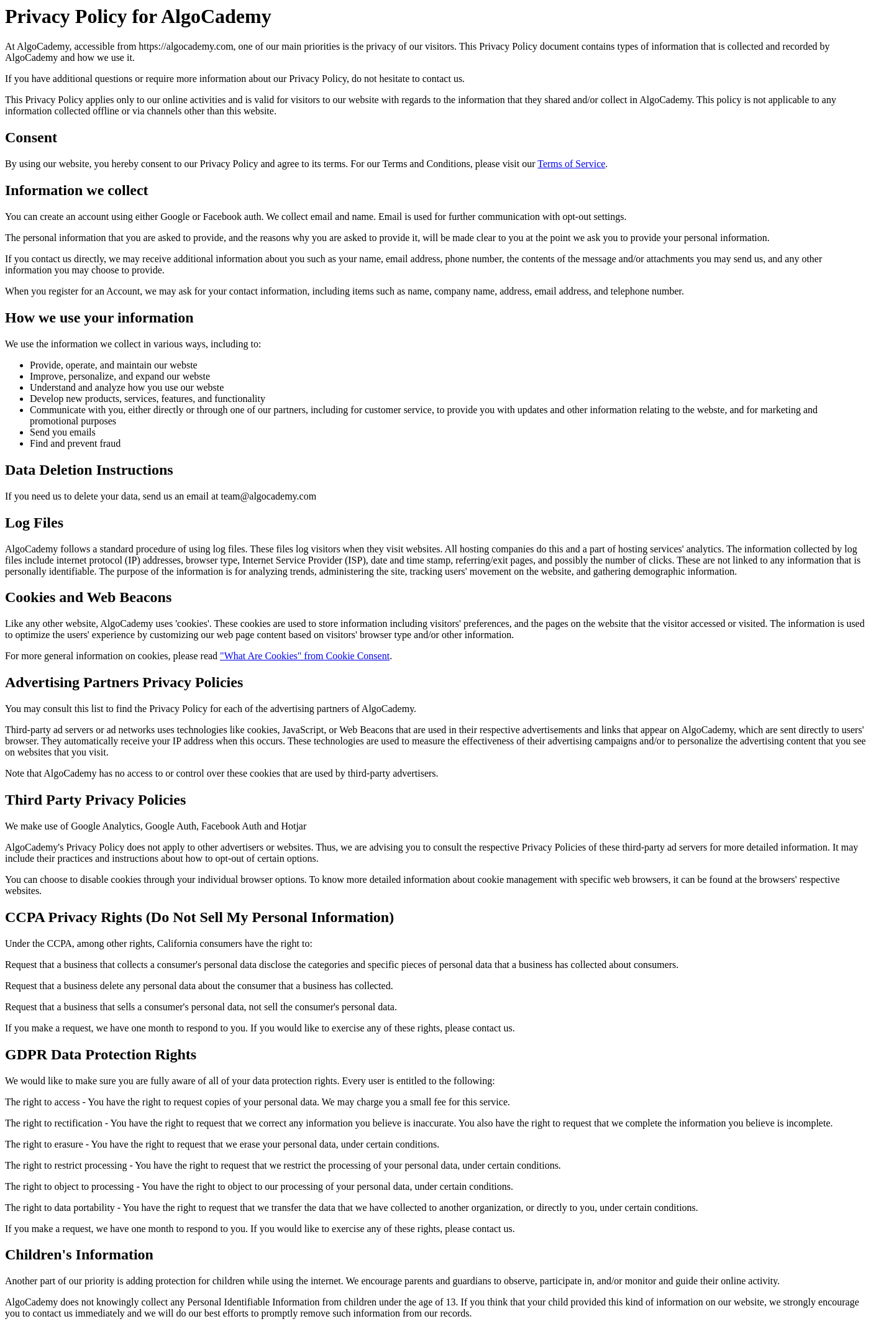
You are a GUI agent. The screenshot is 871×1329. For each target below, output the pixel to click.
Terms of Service (571, 163)
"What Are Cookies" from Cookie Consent (305, 656)
